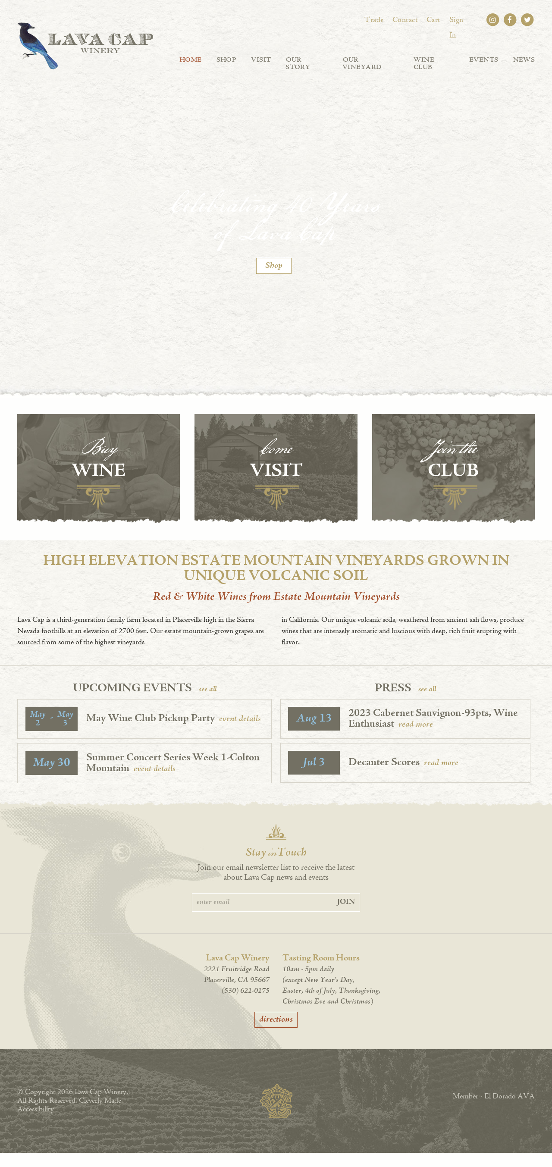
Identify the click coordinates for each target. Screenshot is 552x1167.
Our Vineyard (370, 60)
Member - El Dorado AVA (494, 1111)
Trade (376, 20)
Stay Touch (276, 868)
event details (240, 733)
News (524, 60)
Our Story (306, 60)
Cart (434, 20)
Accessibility (35, 1124)
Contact (406, 20)
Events (483, 60)
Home (190, 60)
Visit (260, 60)
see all (207, 703)
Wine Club (433, 60)
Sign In (460, 20)
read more (416, 738)
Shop (225, 60)
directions (276, 1034)
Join (346, 916)
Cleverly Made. (101, 1115)
